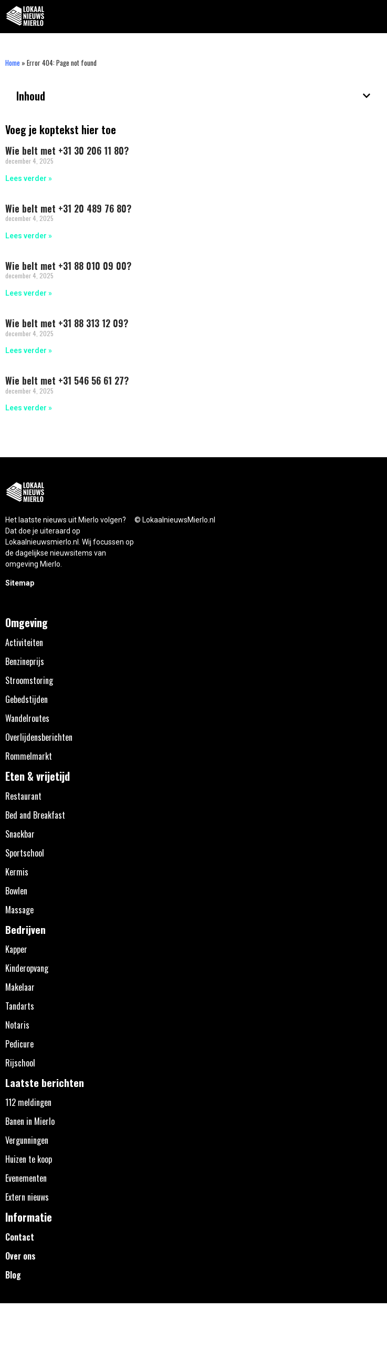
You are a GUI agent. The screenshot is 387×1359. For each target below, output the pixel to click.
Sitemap (19, 583)
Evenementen (26, 1178)
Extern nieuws (27, 1197)
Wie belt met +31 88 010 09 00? (68, 266)
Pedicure (19, 1044)
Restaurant (23, 796)
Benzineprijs (24, 661)
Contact (19, 1237)
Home (12, 62)
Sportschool (24, 853)
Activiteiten (24, 642)
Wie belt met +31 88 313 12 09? (66, 323)
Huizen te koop (28, 1159)
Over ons (20, 1256)
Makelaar (20, 987)
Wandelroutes (27, 718)
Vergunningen (26, 1140)
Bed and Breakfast (35, 815)
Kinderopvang (26, 968)
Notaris (17, 1025)
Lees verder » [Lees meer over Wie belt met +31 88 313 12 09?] (28, 350)
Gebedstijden (26, 699)
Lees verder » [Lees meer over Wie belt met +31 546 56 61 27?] (28, 408)
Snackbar (20, 834)
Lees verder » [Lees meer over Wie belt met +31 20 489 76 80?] (28, 235)
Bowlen (16, 890)
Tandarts (19, 1006)
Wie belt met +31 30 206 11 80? (67, 150)
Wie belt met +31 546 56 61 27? (67, 380)
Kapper (16, 949)
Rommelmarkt (28, 756)
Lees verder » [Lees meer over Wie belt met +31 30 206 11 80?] (28, 178)
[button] (373, 16)
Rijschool (20, 1062)
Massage (19, 909)
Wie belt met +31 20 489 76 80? (68, 208)
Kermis (16, 871)
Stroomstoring (29, 680)
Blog (13, 1275)
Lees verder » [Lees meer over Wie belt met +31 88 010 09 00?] (28, 293)
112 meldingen (28, 1102)
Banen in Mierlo (30, 1121)
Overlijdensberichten (38, 737)
